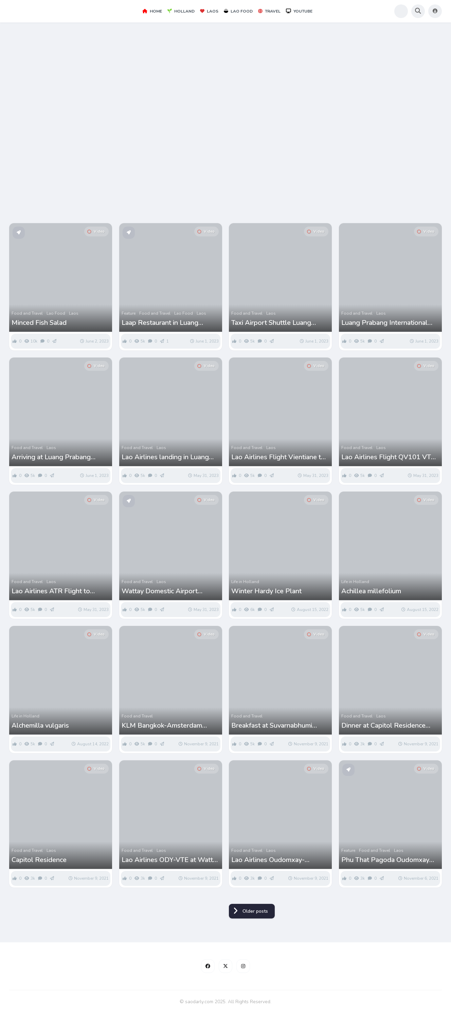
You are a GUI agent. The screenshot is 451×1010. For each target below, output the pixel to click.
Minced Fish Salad (39, 323)
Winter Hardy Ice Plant (266, 591)
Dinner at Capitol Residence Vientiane (383, 726)
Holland (181, 11)
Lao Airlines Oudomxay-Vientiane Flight (268, 860)
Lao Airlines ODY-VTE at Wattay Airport (171, 860)
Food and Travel (27, 313)
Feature (129, 313)
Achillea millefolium (371, 591)
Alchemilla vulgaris (40, 726)
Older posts (255, 911)
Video (96, 231)
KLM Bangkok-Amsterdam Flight (162, 726)
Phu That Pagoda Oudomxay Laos (385, 860)
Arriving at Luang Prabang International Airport (51, 457)
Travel (269, 11)
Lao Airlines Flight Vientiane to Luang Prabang (278, 457)
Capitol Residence (39, 860)
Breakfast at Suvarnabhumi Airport (271, 726)
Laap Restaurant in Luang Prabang (160, 323)
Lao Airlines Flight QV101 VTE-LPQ (389, 457)
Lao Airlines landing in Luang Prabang (165, 457)
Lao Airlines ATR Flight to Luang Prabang (51, 591)
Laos (209, 11)
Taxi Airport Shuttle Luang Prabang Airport (271, 323)
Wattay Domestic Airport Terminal (160, 591)
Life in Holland (245, 581)
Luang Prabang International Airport (384, 323)
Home (152, 11)
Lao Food (238, 11)
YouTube (299, 11)
